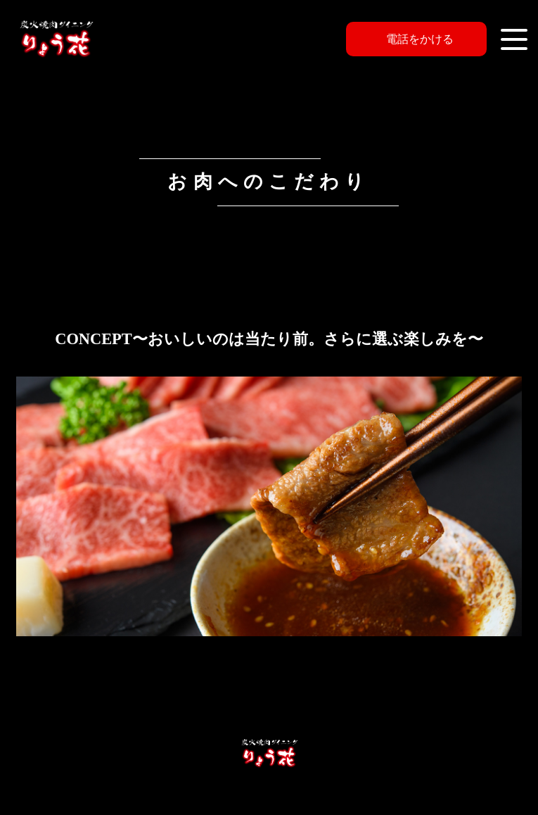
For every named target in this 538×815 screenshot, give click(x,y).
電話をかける (420, 39)
